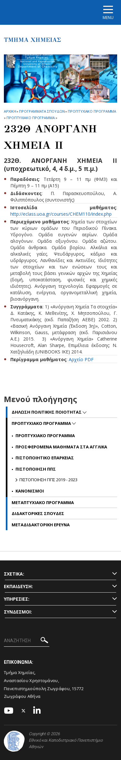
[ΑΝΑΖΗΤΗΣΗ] (26, 641)
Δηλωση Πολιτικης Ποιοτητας (47, 412)
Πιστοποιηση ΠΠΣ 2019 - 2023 (48, 480)
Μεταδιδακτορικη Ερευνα (41, 525)
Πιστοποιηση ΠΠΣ (35, 469)
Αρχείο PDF (81, 359)
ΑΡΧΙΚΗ (10, 111)
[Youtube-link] (9, 711)
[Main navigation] (108, 12)
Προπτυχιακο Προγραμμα (92, 111)
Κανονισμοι (29, 491)
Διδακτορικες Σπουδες (38, 513)
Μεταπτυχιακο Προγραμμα (43, 502)
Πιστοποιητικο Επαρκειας (44, 458)
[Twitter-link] (23, 711)
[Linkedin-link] (37, 711)
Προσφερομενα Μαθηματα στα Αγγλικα (61, 447)
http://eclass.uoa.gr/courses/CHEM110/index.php (61, 214)
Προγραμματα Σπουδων (42, 111)
